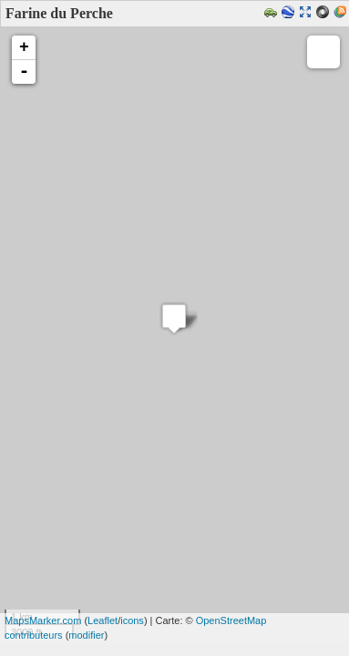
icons (132, 620)
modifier (86, 635)
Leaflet (102, 620)
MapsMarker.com (43, 620)
